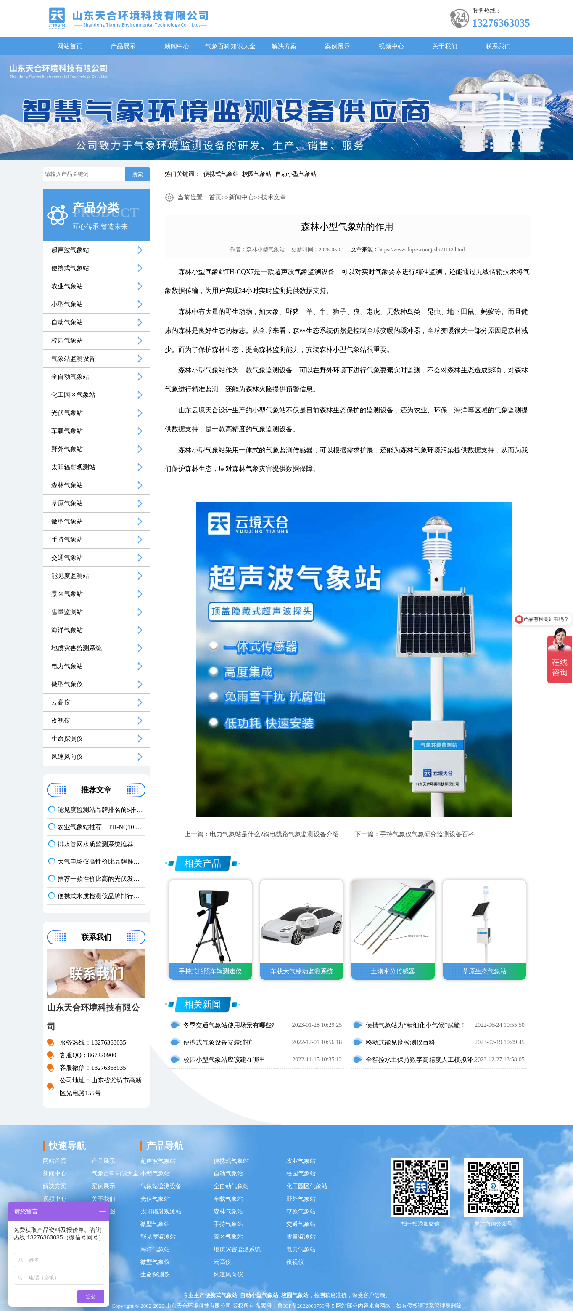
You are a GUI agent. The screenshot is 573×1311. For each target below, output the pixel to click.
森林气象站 (67, 485)
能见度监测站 (70, 575)
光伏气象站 (67, 413)
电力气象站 (67, 666)
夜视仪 (60, 720)
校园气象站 (257, 174)
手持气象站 (67, 539)
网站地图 (103, 1211)
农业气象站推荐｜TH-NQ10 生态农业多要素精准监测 (101, 827)
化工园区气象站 (73, 394)
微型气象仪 (67, 684)
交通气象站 (67, 557)
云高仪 (60, 702)
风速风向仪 (67, 756)
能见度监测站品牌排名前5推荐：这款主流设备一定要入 (101, 809)
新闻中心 (177, 46)
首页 (215, 197)
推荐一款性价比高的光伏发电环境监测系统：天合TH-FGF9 (101, 878)
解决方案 (284, 46)
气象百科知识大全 (230, 46)
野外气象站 (67, 449)
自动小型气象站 (296, 174)
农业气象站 (67, 286)
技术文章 (273, 197)
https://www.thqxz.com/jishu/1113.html (421, 249)
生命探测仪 (67, 738)
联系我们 (498, 46)
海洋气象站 (67, 630)
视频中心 (391, 46)
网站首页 (69, 46)
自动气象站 (67, 322)
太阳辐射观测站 (73, 467)
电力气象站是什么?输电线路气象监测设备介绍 (274, 834)
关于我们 (444, 46)
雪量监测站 (67, 612)
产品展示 (123, 46)
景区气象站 (67, 593)
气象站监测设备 (73, 358)
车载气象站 (67, 431)
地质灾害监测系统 (76, 648)
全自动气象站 (70, 376)
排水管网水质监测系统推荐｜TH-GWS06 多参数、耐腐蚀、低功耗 (101, 844)
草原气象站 (67, 503)
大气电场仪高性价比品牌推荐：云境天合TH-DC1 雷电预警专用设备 (101, 861)
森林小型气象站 (265, 249)
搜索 (137, 174)
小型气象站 (67, 304)
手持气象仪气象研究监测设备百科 (427, 834)
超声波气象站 (70, 250)
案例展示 (337, 46)
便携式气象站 (221, 174)
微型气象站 (67, 521)
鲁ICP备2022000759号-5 (305, 1306)
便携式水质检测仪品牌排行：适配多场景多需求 (101, 896)
